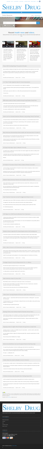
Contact (3, 421)
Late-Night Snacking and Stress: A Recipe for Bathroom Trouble (8, 51)
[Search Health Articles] (19, 23)
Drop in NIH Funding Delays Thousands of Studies (15, 66)
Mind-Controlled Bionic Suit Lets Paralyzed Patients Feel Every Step (19, 344)
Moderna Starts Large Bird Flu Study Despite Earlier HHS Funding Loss (20, 231)
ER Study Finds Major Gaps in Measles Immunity (14, 147)
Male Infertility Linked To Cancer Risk (12, 278)
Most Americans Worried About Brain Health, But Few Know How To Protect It (21, 132)
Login (37, 1)
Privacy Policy (4, 426)
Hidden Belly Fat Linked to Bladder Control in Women (16, 360)
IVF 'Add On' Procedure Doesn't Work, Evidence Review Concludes (19, 164)
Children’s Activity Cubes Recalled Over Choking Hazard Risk (17, 376)
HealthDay (9, 397)
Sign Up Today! (33, 1)
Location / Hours (27, 1)
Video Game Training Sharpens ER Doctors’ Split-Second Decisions (19, 294)
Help (12, 1)
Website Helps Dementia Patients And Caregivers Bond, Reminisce (19, 179)
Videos (15, 25)
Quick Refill (21, 1)
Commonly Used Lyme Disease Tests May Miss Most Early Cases (21, 51)
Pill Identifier (16, 1)
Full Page (23, 77)
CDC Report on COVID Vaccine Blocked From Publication (16, 214)
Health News (8, 25)
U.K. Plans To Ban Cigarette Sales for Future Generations (16, 82)
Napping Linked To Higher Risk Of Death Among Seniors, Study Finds (19, 326)
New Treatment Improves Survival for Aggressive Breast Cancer (18, 197)
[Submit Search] (38, 23)
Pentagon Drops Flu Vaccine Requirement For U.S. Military (17, 262)
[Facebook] (2, 447)
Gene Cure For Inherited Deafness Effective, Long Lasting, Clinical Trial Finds (21, 116)
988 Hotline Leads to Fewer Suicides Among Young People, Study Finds (20, 100)
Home (32, 15)
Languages (8, 1)
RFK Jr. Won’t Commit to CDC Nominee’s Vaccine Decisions (17, 247)
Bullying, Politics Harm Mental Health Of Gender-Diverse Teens (18, 311)
